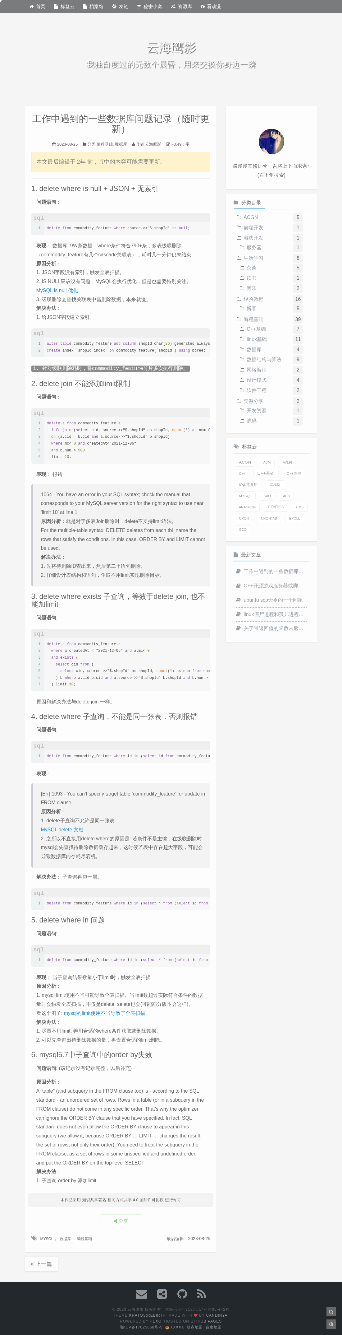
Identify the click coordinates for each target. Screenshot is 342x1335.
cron (244, 518)
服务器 (254, 247)
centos (276, 507)
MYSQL (46, 1239)
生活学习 (253, 258)
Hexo (156, 1321)
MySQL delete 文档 (62, 829)
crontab (269, 518)
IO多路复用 (248, 485)
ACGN (251, 217)
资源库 (181, 6)
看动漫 (211, 6)
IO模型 (275, 485)
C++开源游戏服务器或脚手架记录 (271, 585)
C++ (242, 473)
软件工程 (257, 390)
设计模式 (257, 380)
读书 (252, 278)
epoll (294, 518)
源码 (252, 420)
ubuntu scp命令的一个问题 (269, 600)
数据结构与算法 (264, 359)
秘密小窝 (149, 6)
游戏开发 (253, 237)
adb (286, 496)
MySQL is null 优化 (57, 290)
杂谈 (252, 267)
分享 (121, 1221)
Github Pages (206, 1321)
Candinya (216, 1315)
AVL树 (287, 462)
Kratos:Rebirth (147, 1315)
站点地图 (195, 1327)
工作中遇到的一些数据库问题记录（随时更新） (271, 571)
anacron (247, 507)
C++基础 (256, 329)
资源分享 (253, 401)
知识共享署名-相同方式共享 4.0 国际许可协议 (123, 1199)
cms (299, 507)
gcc (242, 529)
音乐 (252, 288)
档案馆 (93, 6)
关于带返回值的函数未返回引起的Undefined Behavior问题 (271, 628)
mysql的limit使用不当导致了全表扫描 (104, 1013)
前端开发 (253, 227)
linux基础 (257, 339)
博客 (252, 308)
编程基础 (105, 144)
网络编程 (257, 369)
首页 (38, 6)
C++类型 (294, 473)
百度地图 (214, 1327)
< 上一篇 (41, 1264)
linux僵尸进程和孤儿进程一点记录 (271, 614)
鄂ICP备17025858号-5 (141, 1327)
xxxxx (174, 1327)
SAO (267, 496)
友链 (120, 6)
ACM (267, 462)
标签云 (64, 6)
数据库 (121, 144)
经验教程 (253, 299)
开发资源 (257, 410)
